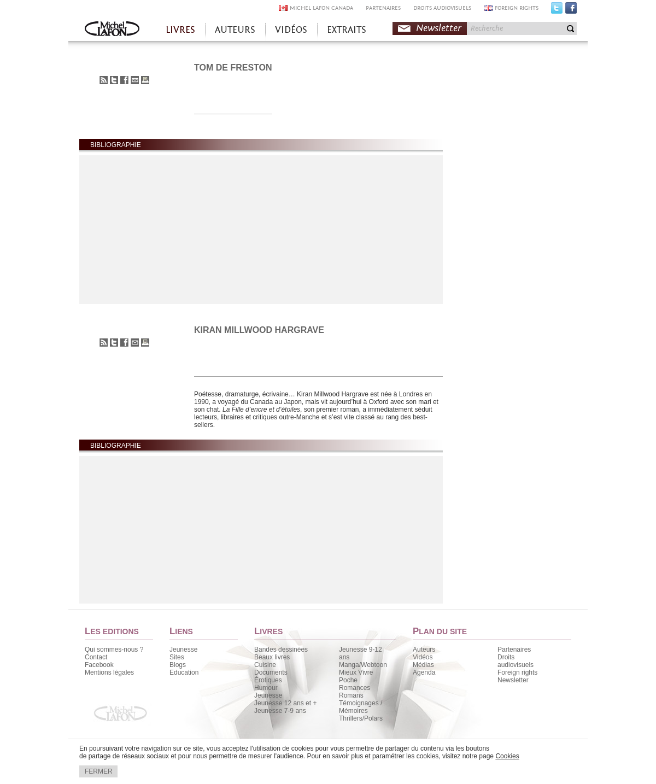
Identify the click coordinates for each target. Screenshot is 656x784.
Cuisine (265, 665)
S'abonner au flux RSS (103, 80)
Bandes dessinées (281, 649)
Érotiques (268, 680)
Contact (96, 657)
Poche (348, 680)
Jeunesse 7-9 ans (280, 711)
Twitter (557, 10)
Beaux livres (272, 657)
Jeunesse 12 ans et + (285, 703)
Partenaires (514, 649)
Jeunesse (183, 649)
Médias (423, 665)
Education (183, 672)
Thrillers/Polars (361, 718)
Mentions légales (109, 672)
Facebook (571, 10)
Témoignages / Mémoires (360, 707)
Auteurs (424, 649)
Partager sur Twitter (114, 80)
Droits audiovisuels (515, 661)
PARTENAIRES (383, 7)
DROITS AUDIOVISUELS (442, 7)
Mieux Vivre (356, 672)
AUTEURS (235, 30)
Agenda (424, 672)
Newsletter (438, 28)
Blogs (177, 665)
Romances (354, 688)
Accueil (112, 29)
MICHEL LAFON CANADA (321, 7)
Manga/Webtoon (363, 665)
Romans (351, 695)
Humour (266, 688)
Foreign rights (517, 672)
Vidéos (422, 657)
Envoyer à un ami (135, 80)
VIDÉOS (291, 30)
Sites (176, 657)
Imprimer (145, 80)
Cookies (507, 756)
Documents (271, 672)
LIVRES (180, 30)
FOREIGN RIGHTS (516, 7)
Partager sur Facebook (124, 80)
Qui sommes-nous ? (114, 649)
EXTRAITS (346, 30)
